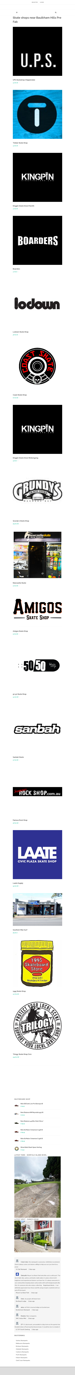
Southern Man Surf (20, 930)
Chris (22, 1299)
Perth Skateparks (21, 1355)
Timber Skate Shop (20, 143)
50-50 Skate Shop (19, 694)
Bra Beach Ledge (21, 1301)
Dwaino (23, 1316)
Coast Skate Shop (20, 395)
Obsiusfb (24, 1275)
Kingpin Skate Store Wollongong (25, 458)
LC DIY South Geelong (23, 1329)
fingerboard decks (48, 1285)
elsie (22, 1307)
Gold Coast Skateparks (23, 1360)
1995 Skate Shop (19, 991)
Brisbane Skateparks (22, 1346)
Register (35, 2)
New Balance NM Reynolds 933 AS (32, 1112)
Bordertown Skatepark (23, 1310)
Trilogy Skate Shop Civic (22, 1054)
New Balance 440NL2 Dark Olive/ (32, 1121)
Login (42, 2)
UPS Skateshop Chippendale (24, 80)
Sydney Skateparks (22, 1340)
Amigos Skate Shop (20, 631)
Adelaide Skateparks (22, 1349)
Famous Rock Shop (20, 820)
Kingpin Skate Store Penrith (23, 206)
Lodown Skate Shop (20, 332)
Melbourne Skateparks (23, 1343)
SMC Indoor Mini (21, 1318)
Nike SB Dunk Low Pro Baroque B (32, 1103)
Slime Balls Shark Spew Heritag (31, 1147)
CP (22, 1324)
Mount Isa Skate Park (22, 1292)
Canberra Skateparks (22, 1352)
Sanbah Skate (18, 757)
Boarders (16, 269)
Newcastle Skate (19, 583)
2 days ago (32, 1269)
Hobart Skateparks (21, 1357)
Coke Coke (24, 1262)
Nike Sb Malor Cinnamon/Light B (32, 1130)
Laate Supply (18, 883)
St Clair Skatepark (21, 1269)
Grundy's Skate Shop (21, 521)
